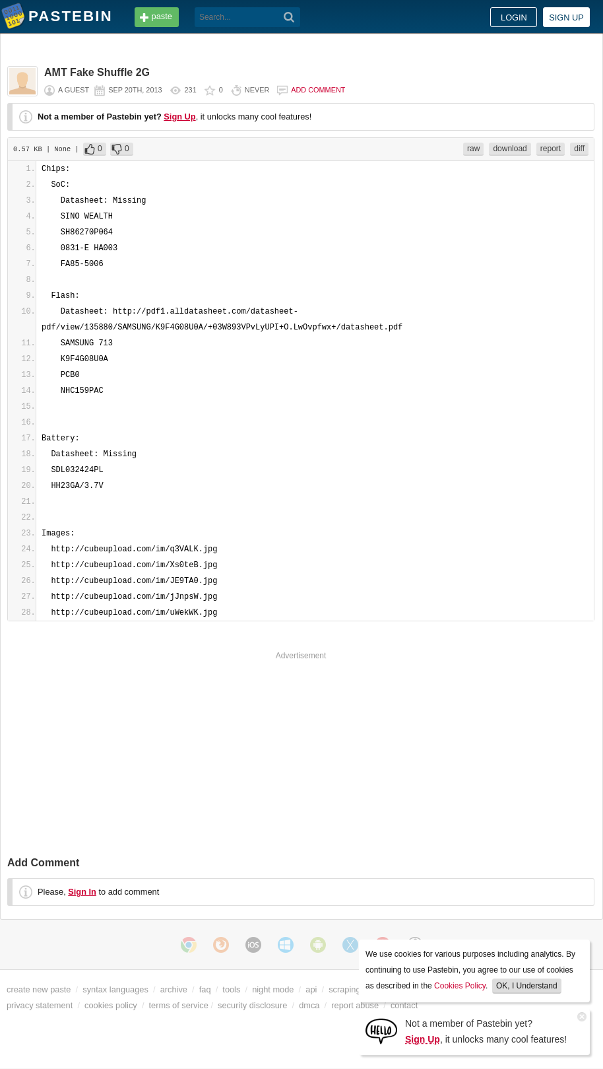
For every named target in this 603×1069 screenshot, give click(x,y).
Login (514, 17)
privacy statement (40, 1005)
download (509, 148)
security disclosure (252, 1005)
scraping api (351, 989)
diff (579, 148)
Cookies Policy (460, 985)
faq (205, 989)
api (311, 989)
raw (473, 148)
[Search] (289, 17)
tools (231, 989)
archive (173, 989)
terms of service (178, 1005)
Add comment (318, 90)
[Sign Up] (381, 1030)
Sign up (566, 17)
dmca (309, 1005)
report (550, 148)
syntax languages (115, 989)
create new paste (39, 989)
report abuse (355, 1005)
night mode (273, 989)
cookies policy (110, 1005)
